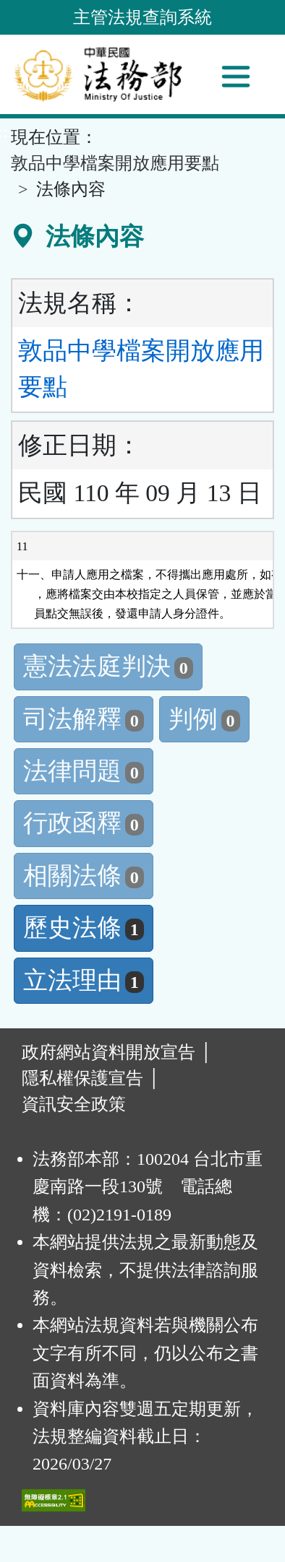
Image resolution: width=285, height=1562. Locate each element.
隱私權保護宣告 (82, 1078)
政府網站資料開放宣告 (108, 1052)
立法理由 (83, 980)
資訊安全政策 (74, 1104)
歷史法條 (83, 927)
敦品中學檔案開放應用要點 (115, 163)
